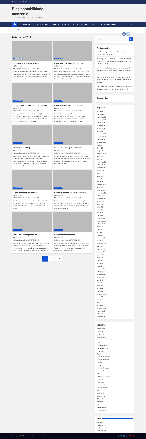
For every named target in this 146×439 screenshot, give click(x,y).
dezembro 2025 (101, 117)
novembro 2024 (101, 137)
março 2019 (100, 291)
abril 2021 (100, 232)
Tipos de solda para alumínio (25, 192)
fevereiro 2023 (101, 184)
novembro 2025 (101, 120)
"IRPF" (98, 374)
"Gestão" (99, 362)
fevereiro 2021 (101, 238)
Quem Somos (45, 24)
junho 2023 (100, 176)
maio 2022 (100, 210)
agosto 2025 (101, 128)
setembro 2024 (101, 142)
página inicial (25, 24)
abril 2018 (100, 305)
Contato (56, 24)
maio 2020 (100, 260)
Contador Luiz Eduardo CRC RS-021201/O (26, 68)
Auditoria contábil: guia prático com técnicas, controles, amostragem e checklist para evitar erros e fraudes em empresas (114, 70)
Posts (35, 24)
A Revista (65, 24)
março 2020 (100, 266)
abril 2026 (100, 111)
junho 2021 (100, 227)
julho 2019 (100, 280)
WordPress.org (101, 431)
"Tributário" (100, 402)
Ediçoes (75, 24)
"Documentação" (102, 345)
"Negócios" (100, 379)
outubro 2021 (101, 224)
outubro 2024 (101, 139)
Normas (84, 24)
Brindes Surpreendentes (64, 235)
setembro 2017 (101, 317)
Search (131, 39)
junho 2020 (100, 257)
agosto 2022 (101, 201)
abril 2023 (100, 182)
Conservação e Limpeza (23, 148)
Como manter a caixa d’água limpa (68, 63)
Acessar (99, 422)
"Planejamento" (101, 385)
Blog (98, 404)
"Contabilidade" (101, 337)
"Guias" (99, 365)
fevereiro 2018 (101, 308)
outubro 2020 (101, 249)
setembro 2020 (101, 252)
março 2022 (100, 215)
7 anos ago (17, 66)
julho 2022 (100, 204)
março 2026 (100, 114)
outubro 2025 (101, 123)
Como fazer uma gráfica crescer (67, 148)
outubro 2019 (101, 272)
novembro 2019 (101, 269)
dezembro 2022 (101, 190)
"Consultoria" (101, 334)
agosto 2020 (101, 255)
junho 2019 (100, 283)
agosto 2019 (101, 277)
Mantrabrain (42, 436)
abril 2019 (100, 288)
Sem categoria (18, 58)
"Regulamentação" (102, 388)
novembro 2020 (101, 246)
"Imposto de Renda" (103, 368)
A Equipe (92, 24)
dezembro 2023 (101, 159)
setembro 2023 (101, 168)
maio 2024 (100, 145)
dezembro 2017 (101, 311)
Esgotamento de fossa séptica (26, 63)
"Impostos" (100, 371)
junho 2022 (100, 207)
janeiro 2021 (100, 241)
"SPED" (99, 390)
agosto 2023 (101, 170)
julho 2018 (100, 300)
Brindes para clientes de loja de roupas (70, 192)
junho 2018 (100, 302)
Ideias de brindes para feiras (25, 235)
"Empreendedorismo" (103, 348)
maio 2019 (100, 286)
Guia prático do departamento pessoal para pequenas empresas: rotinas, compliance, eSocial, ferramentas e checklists (114, 80)
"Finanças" (100, 351)
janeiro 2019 (100, 297)
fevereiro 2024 (101, 154)
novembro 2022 (101, 193)
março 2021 (100, 235)
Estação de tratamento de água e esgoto (30, 105)
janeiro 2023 (100, 187)
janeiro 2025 (100, 131)
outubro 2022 (101, 196)
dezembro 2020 (101, 243)
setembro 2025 (101, 125)
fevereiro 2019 (101, 294)
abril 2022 (100, 212)
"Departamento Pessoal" (104, 340)
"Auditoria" (100, 331)
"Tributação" (100, 399)
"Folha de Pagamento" (103, 357)
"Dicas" (99, 343)
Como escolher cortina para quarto (68, 105)
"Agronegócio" (101, 329)
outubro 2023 (101, 165)
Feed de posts (101, 425)
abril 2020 (100, 263)
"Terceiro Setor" (102, 396)
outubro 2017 (101, 314)
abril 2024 (100, 148)
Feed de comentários (103, 428)
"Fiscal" (99, 354)
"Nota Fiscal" (101, 382)
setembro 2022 (101, 198)
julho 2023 (100, 173)
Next (58, 259)
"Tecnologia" (100, 393)
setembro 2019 (101, 274)
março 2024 (100, 151)
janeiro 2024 (100, 156)
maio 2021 (100, 229)
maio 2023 (100, 179)
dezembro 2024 (101, 134)
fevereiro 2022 (101, 218)
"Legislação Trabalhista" (104, 376)
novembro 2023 (101, 162)
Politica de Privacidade (107, 24)
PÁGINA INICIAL (102, 407)
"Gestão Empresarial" (103, 359)
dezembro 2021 (101, 221)
